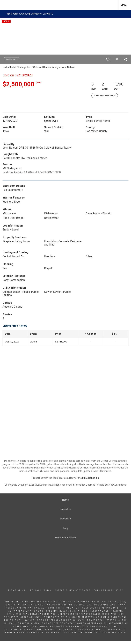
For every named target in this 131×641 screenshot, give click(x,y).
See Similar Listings (104, 96)
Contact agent (11, 59)
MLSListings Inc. (90, 478)
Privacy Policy (41, 590)
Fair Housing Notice (108, 590)
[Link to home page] (4, 5)
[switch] (108, 59)
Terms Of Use (17, 590)
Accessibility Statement (73, 590)
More (123, 5)
